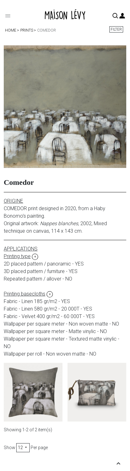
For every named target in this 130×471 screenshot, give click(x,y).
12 (23, 447)
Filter (116, 29)
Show (9, 447)
